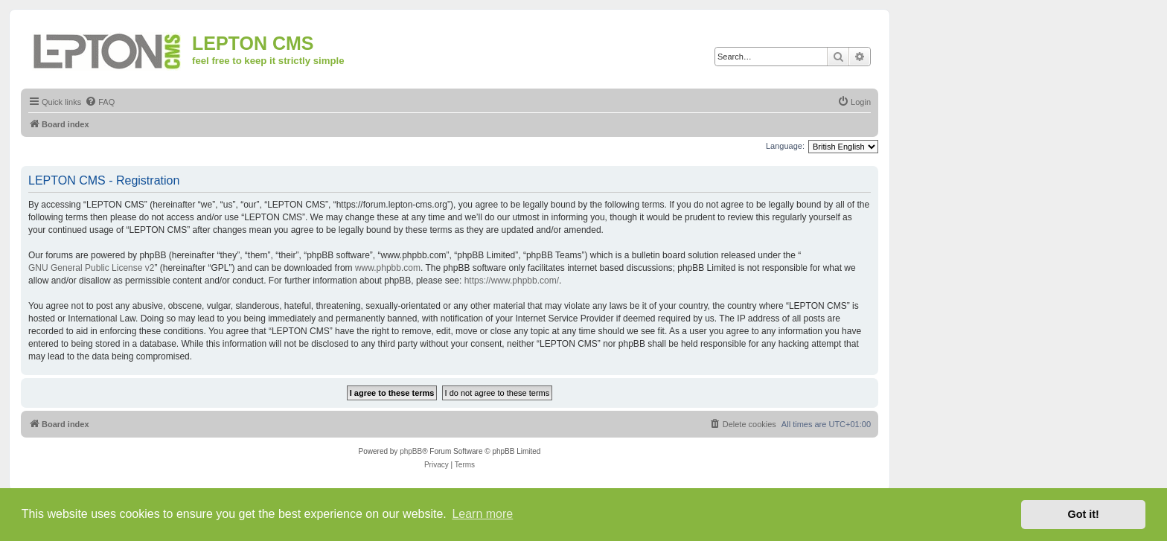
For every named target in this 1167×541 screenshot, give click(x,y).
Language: (785, 145)
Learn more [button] (482, 514)
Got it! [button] (1083, 514)
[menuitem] (100, 102)
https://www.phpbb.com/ (511, 280)
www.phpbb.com (388, 268)
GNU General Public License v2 (91, 268)
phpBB (411, 451)
